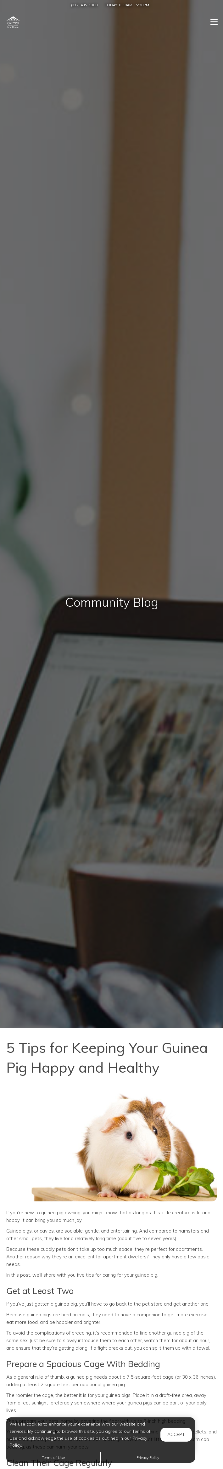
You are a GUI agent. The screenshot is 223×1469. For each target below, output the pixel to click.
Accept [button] (176, 1434)
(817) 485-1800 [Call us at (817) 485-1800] (84, 5)
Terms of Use (53, 1457)
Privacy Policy (148, 1457)
